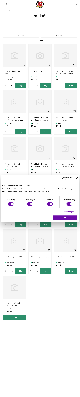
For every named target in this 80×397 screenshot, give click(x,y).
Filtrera (21, 35)
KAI (6, 254)
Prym (6, 69)
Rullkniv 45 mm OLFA (40, 257)
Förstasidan (5, 11)
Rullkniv (31, 11)
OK (65, 218)
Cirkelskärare (36, 71)
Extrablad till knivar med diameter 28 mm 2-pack (39, 120)
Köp (20, 85)
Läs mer (15, 317)
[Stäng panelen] (77, 178)
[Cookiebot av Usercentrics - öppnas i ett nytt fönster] (63, 178)
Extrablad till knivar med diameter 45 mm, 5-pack (14, 305)
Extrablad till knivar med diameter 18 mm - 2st (14, 120)
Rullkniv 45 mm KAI (13, 257)
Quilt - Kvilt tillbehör (21, 11)
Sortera (59, 35)
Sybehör (12, 11)
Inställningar (69, 212)
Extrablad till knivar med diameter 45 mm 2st (39, 166)
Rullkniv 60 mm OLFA (65, 257)
